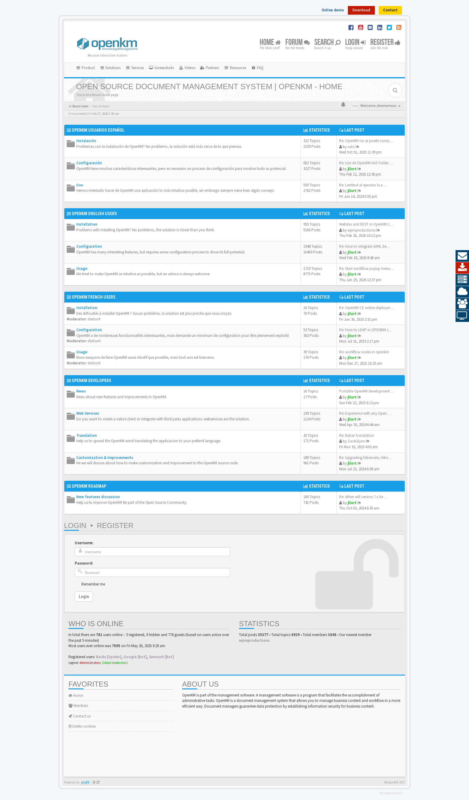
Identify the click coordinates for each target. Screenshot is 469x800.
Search (327, 43)
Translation (86, 435)
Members (78, 705)
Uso (79, 185)
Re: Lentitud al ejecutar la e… (362, 185)
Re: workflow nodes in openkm (364, 352)
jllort (352, 168)
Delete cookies (82, 726)
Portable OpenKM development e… (367, 391)
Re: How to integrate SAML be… (364, 246)
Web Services (87, 413)
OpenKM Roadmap (89, 486)
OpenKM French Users (93, 297)
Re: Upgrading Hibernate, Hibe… (365, 457)
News (81, 391)
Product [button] (85, 67)
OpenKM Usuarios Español (98, 130)
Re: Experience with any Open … (365, 413)
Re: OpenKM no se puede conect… (367, 140)
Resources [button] (235, 67)
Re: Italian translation (356, 435)
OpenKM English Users (94, 213)
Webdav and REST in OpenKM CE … (368, 224)
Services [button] (134, 67)
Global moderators (115, 663)
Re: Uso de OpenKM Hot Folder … (366, 162)
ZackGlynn (356, 441)
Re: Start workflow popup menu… (366, 268)
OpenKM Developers (91, 380)
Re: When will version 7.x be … (363, 496)
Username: (84, 542)
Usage (81, 268)
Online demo (333, 10)
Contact (390, 10)
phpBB (85, 782)
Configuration (89, 246)
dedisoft (94, 319)
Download (361, 10)
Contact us (79, 716)
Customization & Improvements (104, 457)
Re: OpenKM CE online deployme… (367, 307)
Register (385, 43)
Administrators (90, 663)
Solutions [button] (110, 67)
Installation (86, 224)
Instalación (86, 140)
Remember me (93, 584)
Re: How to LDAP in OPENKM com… (368, 329)
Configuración (89, 162)
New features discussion (98, 496)
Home (270, 43)
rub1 (351, 146)
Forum (297, 43)
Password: (84, 563)
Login (355, 43)
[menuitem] (161, 68)
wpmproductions (361, 230)
